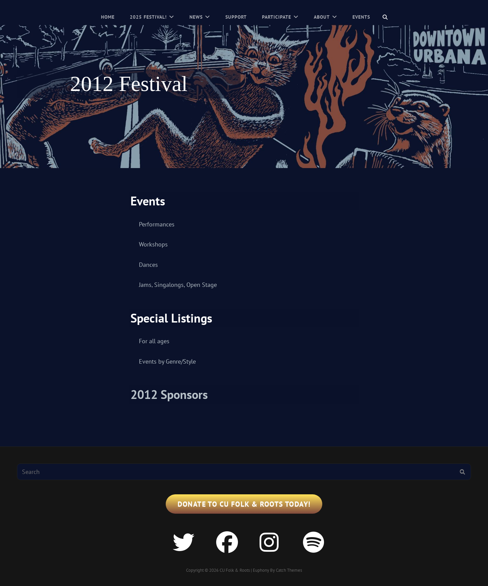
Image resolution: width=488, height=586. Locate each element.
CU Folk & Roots (235, 570)
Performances (157, 224)
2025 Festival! (148, 17)
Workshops (153, 244)
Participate (276, 17)
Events (361, 17)
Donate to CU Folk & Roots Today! (244, 504)
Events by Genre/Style (167, 361)
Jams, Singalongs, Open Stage (178, 285)
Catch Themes (289, 570)
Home (108, 17)
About (322, 17)
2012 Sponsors (169, 394)
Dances (148, 265)
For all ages (154, 341)
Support (236, 17)
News (196, 17)
